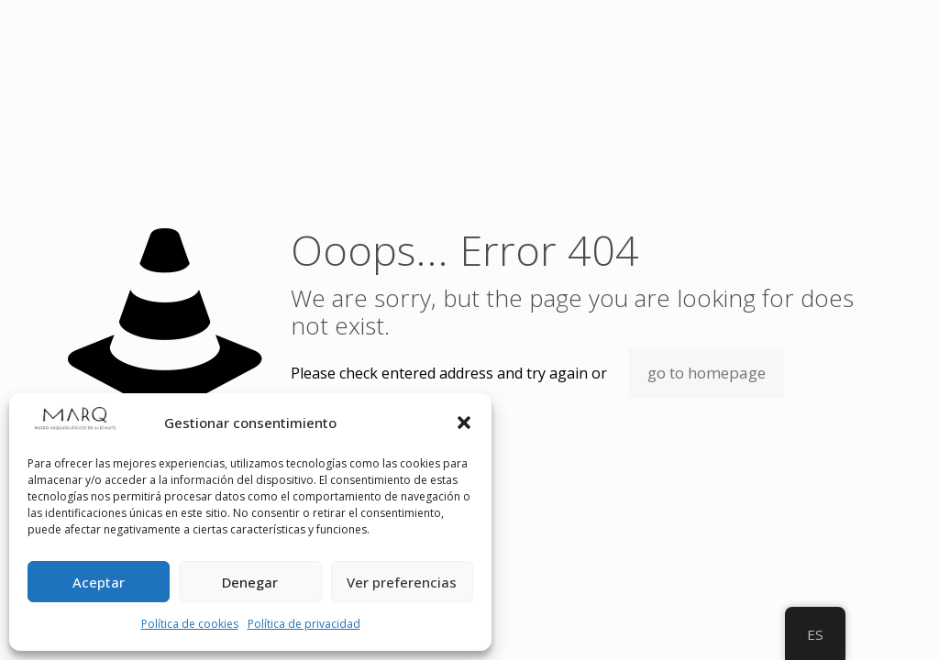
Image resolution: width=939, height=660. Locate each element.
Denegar (250, 582)
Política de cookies (189, 624)
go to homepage (706, 372)
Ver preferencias (402, 582)
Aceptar (98, 582)
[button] (464, 422)
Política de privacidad (304, 624)
